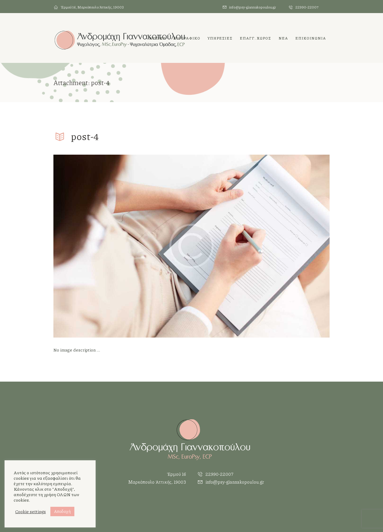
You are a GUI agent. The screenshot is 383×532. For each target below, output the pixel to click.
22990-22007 (307, 7)
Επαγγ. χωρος (255, 38)
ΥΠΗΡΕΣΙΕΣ (220, 38)
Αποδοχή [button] (62, 511)
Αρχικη (157, 38)
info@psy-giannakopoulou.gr (252, 7)
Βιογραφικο (186, 38)
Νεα (283, 38)
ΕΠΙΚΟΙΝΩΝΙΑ (310, 38)
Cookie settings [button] (30, 511)
